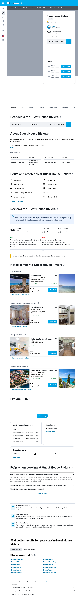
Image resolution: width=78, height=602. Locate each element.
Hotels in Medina (48, 564)
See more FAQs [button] (42, 493)
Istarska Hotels (33, 8)
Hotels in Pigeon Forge (50, 562)
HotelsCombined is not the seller (43, 587)
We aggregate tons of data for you (43, 591)
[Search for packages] (3, 21)
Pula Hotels (46, 8)
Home (11, 8)
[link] (21, 295)
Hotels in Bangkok (16, 573)
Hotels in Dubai (15, 564)
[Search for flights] (3, 9)
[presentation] (60, 117)
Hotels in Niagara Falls (49, 573)
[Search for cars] (3, 17)
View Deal (53, 290)
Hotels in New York (16, 567)
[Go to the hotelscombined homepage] (14, 3)
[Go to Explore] (3, 25)
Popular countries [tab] (29, 549)
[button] (3, 3)
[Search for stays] (3, 13)
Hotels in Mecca (47, 559)
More (12, 147)
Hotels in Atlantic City (49, 567)
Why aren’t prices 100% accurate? (43, 594)
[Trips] (3, 30)
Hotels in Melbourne (17, 562)
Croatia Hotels (18, 8)
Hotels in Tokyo (47, 570)
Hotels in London (16, 570)
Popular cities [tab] (16, 549)
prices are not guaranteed (51, 581)
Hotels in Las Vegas (17, 559)
